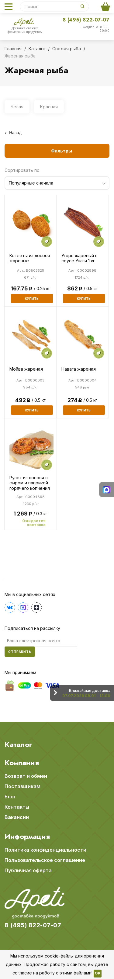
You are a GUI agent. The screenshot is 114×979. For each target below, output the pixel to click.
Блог (10, 797)
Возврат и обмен (26, 776)
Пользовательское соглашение (45, 860)
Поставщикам (22, 786)
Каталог (18, 745)
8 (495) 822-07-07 (86, 19)
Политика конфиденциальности (45, 850)
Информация (27, 836)
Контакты (17, 807)
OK (97, 973)
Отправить (19, 651)
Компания (22, 763)
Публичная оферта (28, 870)
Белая (17, 106)
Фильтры (61, 150)
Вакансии (17, 817)
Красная (49, 106)
